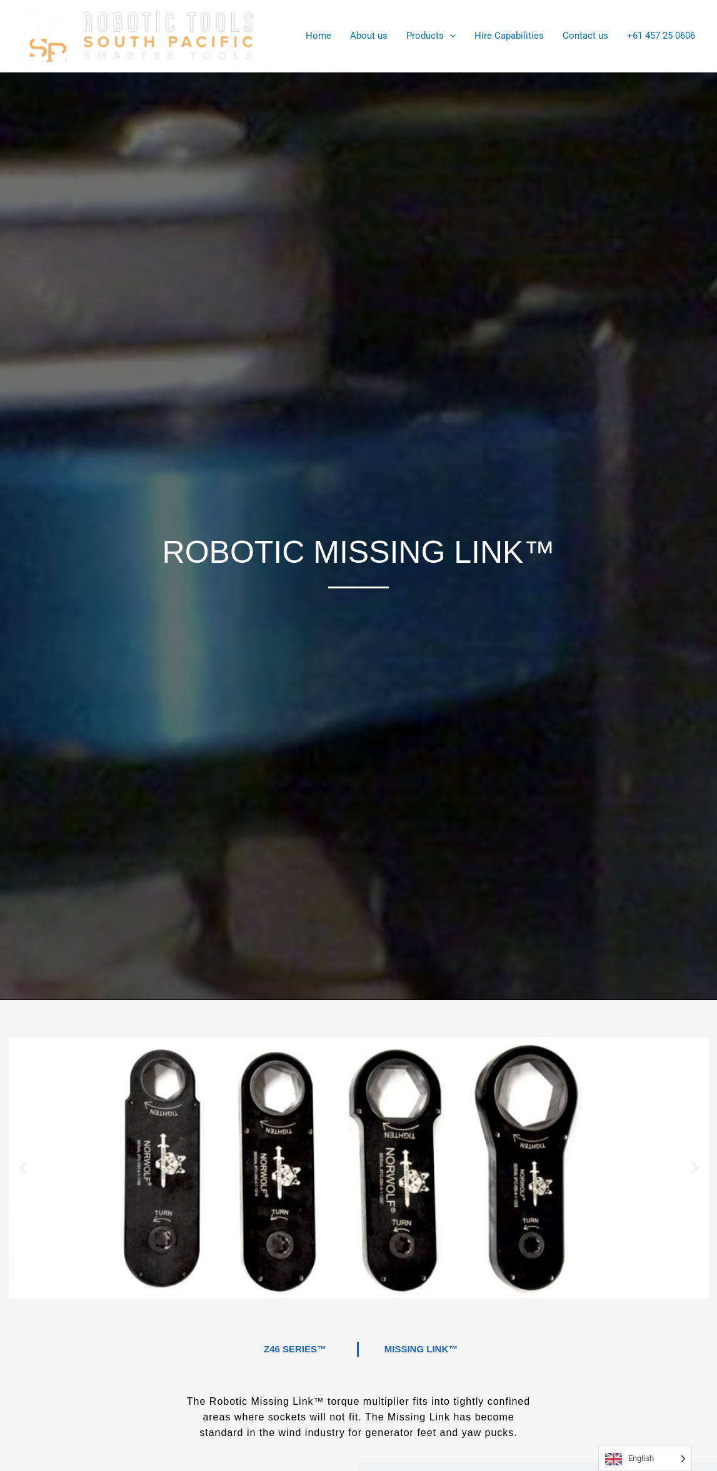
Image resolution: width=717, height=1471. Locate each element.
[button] (23, 1168)
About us (369, 36)
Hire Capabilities (509, 36)
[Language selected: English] (645, 1459)
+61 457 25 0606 (661, 36)
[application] (450, 36)
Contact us (585, 36)
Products (431, 36)
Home (318, 36)
